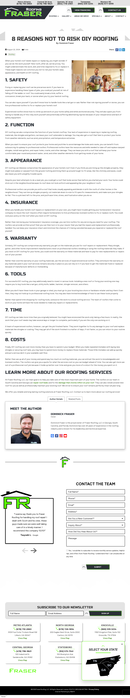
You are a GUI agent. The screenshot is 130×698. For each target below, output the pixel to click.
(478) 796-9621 (44, 4)
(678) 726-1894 (66, 629)
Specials (96, 16)
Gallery (65, 16)
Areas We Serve (81, 16)
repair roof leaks (40, 383)
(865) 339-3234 (85, 4)
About (108, 16)
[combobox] (95, 518)
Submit (97, 567)
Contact (120, 16)
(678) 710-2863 (24, 4)
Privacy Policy (94, 689)
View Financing (83, 10)
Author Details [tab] (56, 399)
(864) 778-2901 (65, 4)
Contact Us (114, 10)
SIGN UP (105, 613)
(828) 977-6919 (105, 4)
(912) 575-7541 (66, 651)
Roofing (53, 16)
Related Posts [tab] (74, 399)
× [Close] (122, 643)
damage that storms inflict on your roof (76, 383)
